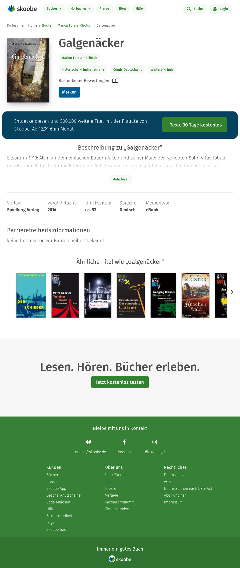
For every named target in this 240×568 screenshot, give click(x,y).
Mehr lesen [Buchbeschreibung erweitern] (120, 179)
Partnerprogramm (120, 502)
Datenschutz (174, 475)
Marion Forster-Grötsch (75, 26)
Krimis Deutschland (127, 70)
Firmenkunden (117, 509)
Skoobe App (56, 488)
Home (32, 26)
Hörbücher (79, 9)
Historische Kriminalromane (82, 70)
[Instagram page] (156, 446)
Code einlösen (58, 502)
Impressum (173, 502)
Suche (195, 8)
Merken (69, 92)
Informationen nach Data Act (188, 488)
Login (220, 8)
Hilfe (139, 9)
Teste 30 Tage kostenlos (196, 125)
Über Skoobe (116, 475)
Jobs (108, 481)
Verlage (111, 495)
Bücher (52, 9)
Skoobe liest (56, 529)
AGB (167, 481)
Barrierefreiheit (59, 516)
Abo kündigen (175, 495)
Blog (122, 9)
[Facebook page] (125, 446)
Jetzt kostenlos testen (120, 382)
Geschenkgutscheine (63, 495)
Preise (104, 9)
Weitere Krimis (162, 70)
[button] (232, 292)
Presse (110, 488)
